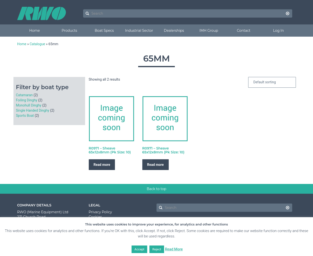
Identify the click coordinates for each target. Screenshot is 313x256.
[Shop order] (272, 82)
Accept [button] (139, 249)
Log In (278, 30)
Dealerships (174, 30)
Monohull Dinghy (28, 105)
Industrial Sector (139, 30)
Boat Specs (104, 30)
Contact (243, 30)
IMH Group (208, 30)
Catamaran (24, 95)
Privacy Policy (100, 212)
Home (34, 30)
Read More (174, 249)
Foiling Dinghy (26, 100)
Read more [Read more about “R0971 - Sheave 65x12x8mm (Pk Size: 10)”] (102, 165)
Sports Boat (25, 115)
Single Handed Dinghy (32, 110)
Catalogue (37, 44)
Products (69, 30)
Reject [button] (156, 249)
